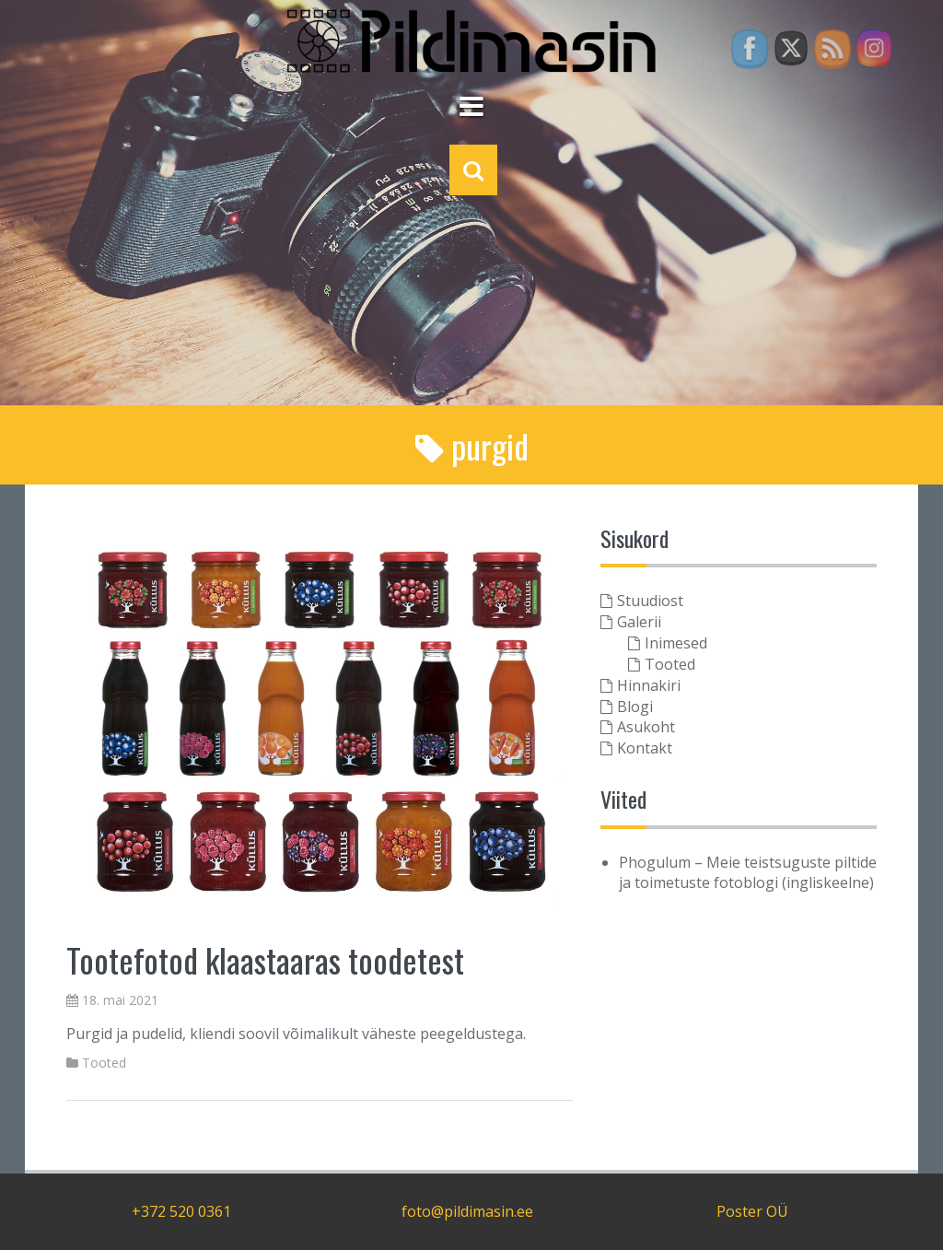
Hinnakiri (649, 685)
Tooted (104, 1062)
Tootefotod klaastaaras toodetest (265, 959)
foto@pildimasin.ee (467, 1211)
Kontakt (644, 748)
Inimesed (676, 643)
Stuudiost (650, 600)
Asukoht (646, 727)
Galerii (639, 622)
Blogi (635, 706)
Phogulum (655, 862)
